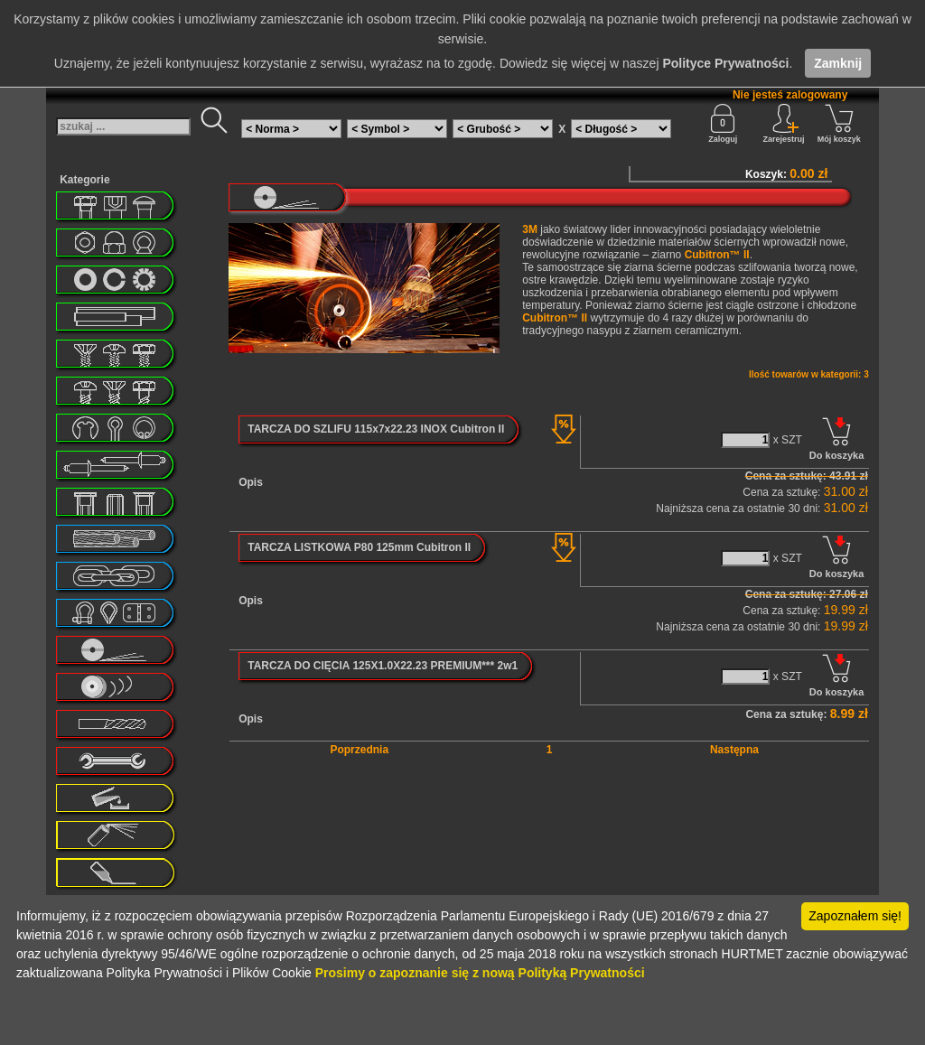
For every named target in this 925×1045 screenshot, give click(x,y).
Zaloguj (722, 124)
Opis (250, 482)
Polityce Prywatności (725, 63)
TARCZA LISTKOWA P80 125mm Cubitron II (359, 547)
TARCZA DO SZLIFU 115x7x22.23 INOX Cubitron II (376, 429)
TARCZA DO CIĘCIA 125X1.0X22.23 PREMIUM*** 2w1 (383, 665)
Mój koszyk (839, 124)
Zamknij (838, 63)
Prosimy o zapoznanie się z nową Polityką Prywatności (480, 973)
